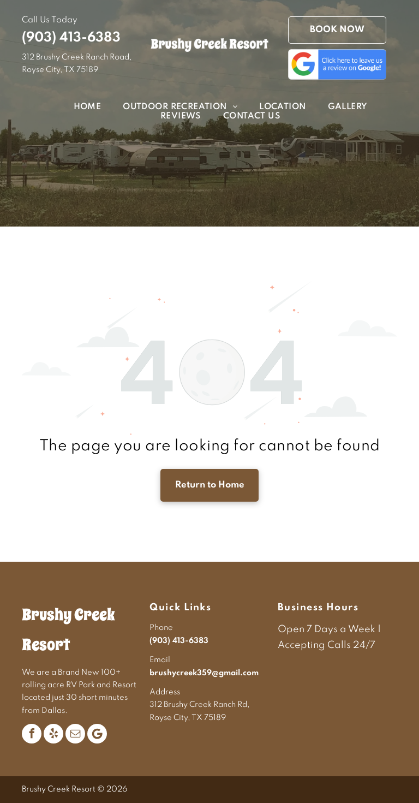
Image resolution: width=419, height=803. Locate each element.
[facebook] (31, 733)
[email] (75, 733)
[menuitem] (76, 107)
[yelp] (53, 733)
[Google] (97, 733)
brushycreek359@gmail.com (204, 673)
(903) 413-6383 (71, 38)
